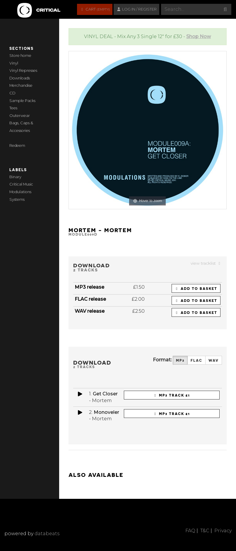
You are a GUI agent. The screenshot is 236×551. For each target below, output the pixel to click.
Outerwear (19, 115)
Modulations (20, 192)
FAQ (190, 530)
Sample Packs (22, 100)
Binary (15, 177)
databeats (47, 533)
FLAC (196, 360)
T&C (204, 530)
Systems (17, 199)
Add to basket (196, 288)
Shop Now (198, 36)
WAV (213, 360)
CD (12, 93)
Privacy (223, 530)
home (25, 55)
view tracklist (206, 263)
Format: (162, 360)
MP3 (180, 360)
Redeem (17, 145)
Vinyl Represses (23, 70)
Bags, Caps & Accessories (21, 127)
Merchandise (21, 85)
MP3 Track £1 (171, 395)
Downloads (19, 78)
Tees (13, 108)
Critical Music (21, 184)
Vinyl (13, 63)
